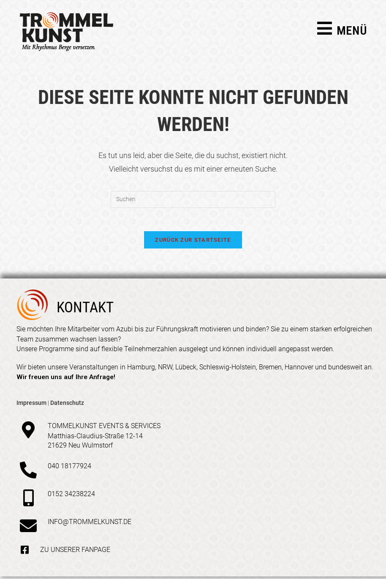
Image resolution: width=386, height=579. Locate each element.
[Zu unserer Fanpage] (24, 552)
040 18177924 (69, 468)
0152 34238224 (71, 496)
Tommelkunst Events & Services (104, 428)
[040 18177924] (28, 472)
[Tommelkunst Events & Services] (28, 431)
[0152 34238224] (28, 500)
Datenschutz (67, 404)
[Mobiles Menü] (342, 31)
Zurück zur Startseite (193, 242)
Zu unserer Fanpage (75, 552)
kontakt (85, 310)
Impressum (31, 404)
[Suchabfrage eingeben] (193, 199)
